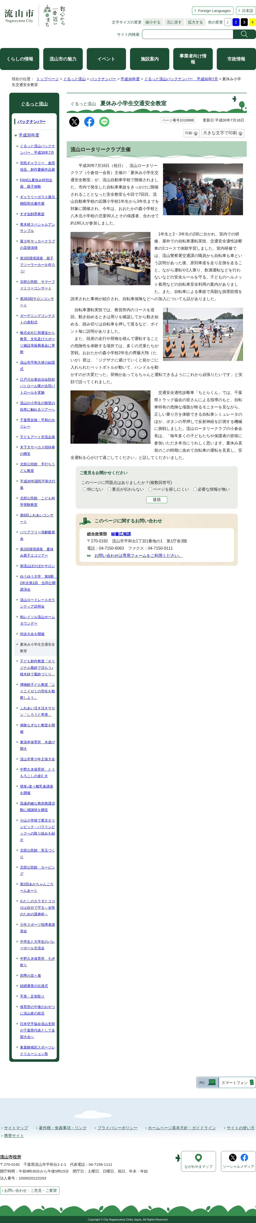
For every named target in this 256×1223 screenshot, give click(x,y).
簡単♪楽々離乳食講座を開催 (36, 789)
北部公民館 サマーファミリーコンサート (37, 285)
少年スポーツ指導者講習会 (37, 928)
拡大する (194, 22)
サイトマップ (16, 1128)
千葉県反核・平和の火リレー (37, 423)
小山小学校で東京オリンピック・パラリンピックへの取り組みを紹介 (37, 830)
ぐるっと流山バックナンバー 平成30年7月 (181, 79)
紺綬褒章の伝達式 (34, 986)
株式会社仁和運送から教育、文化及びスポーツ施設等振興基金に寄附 (37, 342)
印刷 (188, 133)
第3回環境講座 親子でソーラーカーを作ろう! (37, 264)
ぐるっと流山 (74, 79)
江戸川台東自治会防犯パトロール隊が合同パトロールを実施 (37, 385)
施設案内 (150, 58)
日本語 (247, 10)
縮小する (151, 22)
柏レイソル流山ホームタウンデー (37, 620)
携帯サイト (14, 1136)
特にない (95, 489)
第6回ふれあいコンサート (37, 518)
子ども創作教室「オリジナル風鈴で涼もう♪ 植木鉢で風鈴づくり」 (37, 667)
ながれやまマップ (198, 1167)
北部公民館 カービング (37, 870)
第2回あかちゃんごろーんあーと (37, 887)
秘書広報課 (121, 534)
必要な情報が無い (214, 489)
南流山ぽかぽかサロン (37, 566)
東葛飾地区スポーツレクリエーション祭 (37, 1050)
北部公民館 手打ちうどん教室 (37, 467)
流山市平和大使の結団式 (37, 365)
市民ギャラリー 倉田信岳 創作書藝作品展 (37, 166)
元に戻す (173, 22)
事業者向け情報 (193, 58)
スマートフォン (235, 1083)
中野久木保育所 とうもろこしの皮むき (37, 772)
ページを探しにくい (171, 489)
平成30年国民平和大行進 (38, 484)
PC (202, 1083)
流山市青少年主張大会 (37, 759)
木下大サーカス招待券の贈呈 (37, 450)
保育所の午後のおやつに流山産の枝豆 (37, 1010)
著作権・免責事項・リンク (63, 1128)
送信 (157, 499)
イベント (106, 58)
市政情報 (236, 58)
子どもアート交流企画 (37, 437)
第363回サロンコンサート (37, 302)
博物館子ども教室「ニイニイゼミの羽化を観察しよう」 (37, 691)
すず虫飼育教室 (32, 214)
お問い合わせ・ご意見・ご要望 (30, 1190)
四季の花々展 (30, 976)
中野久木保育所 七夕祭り (37, 962)
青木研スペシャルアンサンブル (37, 227)
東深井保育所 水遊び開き (37, 745)
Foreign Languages (214, 10)
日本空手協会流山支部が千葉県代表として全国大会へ (37, 1030)
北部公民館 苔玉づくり (37, 853)
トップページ (47, 79)
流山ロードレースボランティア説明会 (37, 603)
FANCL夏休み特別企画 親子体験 (36, 183)
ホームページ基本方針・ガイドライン (182, 1128)
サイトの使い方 (241, 1128)
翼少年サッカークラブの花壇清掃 (37, 244)
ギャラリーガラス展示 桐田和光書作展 (38, 200)
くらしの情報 (19, 58)
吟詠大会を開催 (32, 634)
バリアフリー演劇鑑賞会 (37, 535)
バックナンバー (103, 79)
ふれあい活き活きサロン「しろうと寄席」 (37, 711)
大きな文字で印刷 (220, 132)
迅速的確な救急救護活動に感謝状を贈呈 (37, 806)
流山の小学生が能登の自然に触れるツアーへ (37, 406)
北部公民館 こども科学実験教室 (37, 501)
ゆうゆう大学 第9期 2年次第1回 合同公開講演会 (38, 582)
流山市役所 (10, 1157)
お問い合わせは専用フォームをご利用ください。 (138, 555)
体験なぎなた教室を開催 (37, 728)
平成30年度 (130, 79)
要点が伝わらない (128, 489)
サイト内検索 (128, 34)
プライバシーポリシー (118, 1128)
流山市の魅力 (63, 58)
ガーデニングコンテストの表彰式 (37, 319)
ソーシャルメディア (238, 1167)
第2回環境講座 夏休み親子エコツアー (37, 552)
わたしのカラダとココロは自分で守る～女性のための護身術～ (37, 907)
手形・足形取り (32, 996)
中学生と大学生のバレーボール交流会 (37, 945)
